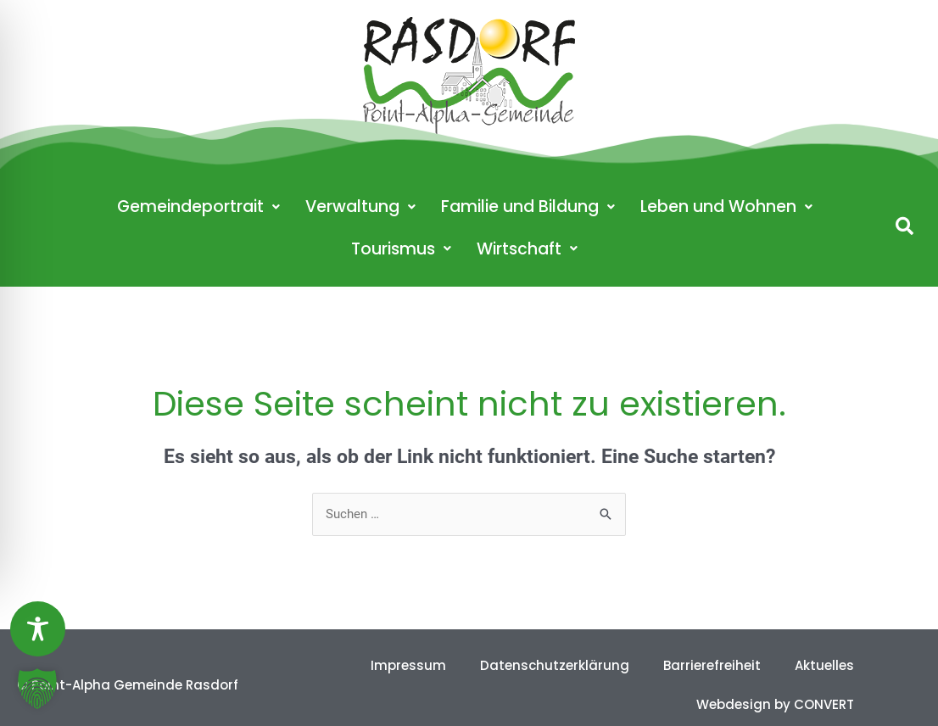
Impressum (408, 665)
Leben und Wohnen (726, 206)
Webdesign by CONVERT (775, 704)
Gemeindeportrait (198, 206)
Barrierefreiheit (712, 665)
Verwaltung (360, 206)
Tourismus (401, 248)
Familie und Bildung (528, 206)
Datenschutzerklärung (554, 665)
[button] (904, 226)
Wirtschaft (527, 248)
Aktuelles (824, 665)
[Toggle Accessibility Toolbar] (37, 629)
